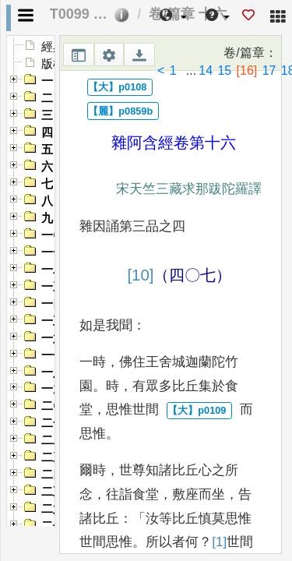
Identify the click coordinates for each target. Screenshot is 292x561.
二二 (53, 440)
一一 (53, 252)
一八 (53, 372)
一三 (53, 286)
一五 (53, 321)
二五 (53, 491)
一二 (53, 269)
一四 (53, 304)
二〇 (53, 406)
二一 (53, 423)
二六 (53, 509)
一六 (53, 338)
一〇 (53, 235)
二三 (53, 457)
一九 (53, 389)
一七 (53, 355)
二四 (53, 474)
